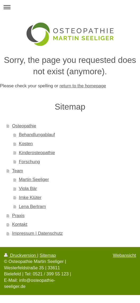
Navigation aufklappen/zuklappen (70, 7)
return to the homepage (82, 85)
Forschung (29, 161)
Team (17, 170)
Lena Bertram (32, 206)
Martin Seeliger (34, 179)
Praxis (18, 215)
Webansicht (124, 255)
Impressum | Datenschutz (37, 233)
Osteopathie (24, 125)
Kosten (26, 143)
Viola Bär (28, 188)
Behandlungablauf (37, 134)
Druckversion (20, 255)
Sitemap (48, 255)
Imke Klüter (30, 197)
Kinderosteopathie (37, 152)
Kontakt (19, 224)
